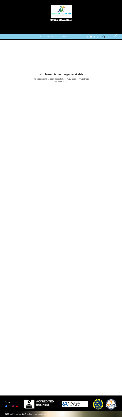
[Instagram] (94, 37)
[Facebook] (87, 37)
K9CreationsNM (61, 19)
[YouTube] (91, 37)
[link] (116, 36)
